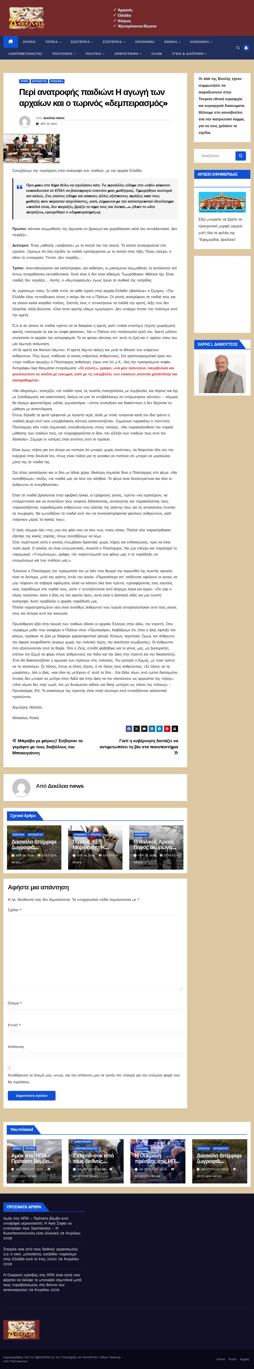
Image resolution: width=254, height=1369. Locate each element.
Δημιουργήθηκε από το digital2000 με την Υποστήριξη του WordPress (51, 1357)
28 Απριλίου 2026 (30, 1169)
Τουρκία (30, 1148)
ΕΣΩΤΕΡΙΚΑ (81, 42)
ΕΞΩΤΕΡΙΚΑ (113, 42)
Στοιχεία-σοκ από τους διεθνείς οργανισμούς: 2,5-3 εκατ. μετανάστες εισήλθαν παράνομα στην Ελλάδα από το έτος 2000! (40, 1254)
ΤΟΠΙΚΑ (52, 42)
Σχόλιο (15, 910)
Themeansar (18, 1361)
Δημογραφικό (82, 1142)
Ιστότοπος (16, 1047)
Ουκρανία (142, 1148)
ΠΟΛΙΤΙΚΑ (93, 54)
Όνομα (15, 1003)
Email (14, 1025)
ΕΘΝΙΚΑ (171, 42)
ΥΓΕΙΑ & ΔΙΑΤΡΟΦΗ (188, 54)
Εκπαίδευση (39, 81)
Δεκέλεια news (53, 118)
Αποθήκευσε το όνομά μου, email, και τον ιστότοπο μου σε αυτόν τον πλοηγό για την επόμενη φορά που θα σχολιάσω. (94, 1078)
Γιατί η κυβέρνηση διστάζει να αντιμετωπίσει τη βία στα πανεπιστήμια (139, 746)
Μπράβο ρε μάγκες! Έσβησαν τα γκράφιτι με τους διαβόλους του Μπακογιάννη (47, 746)
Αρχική (244, 1359)
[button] (238, 48)
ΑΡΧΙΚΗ (29, 42)
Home (221, 1359)
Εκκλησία (18, 834)
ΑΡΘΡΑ (24, 81)
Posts (232, 1359)
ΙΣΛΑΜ (157, 54)
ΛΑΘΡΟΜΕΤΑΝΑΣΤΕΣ (25, 54)
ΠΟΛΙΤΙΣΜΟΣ (63, 54)
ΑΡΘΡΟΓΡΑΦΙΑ (127, 54)
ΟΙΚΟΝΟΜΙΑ (144, 42)
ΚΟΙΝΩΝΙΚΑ (200, 42)
